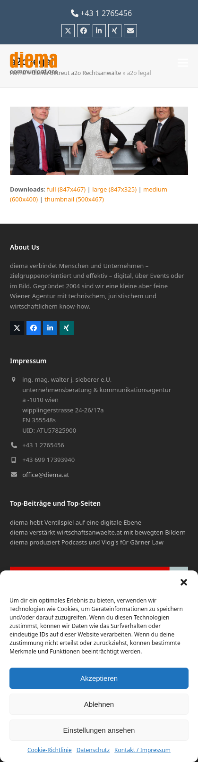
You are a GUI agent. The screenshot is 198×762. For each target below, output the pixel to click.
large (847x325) (114, 189)
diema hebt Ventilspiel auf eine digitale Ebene (75, 522)
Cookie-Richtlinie (49, 750)
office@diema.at (45, 474)
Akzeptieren (99, 678)
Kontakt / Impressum (142, 750)
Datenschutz (93, 750)
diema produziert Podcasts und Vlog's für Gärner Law (87, 542)
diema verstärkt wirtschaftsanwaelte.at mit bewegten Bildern (98, 532)
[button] (184, 582)
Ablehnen (99, 704)
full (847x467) (66, 189)
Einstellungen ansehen (99, 730)
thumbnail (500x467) (74, 199)
